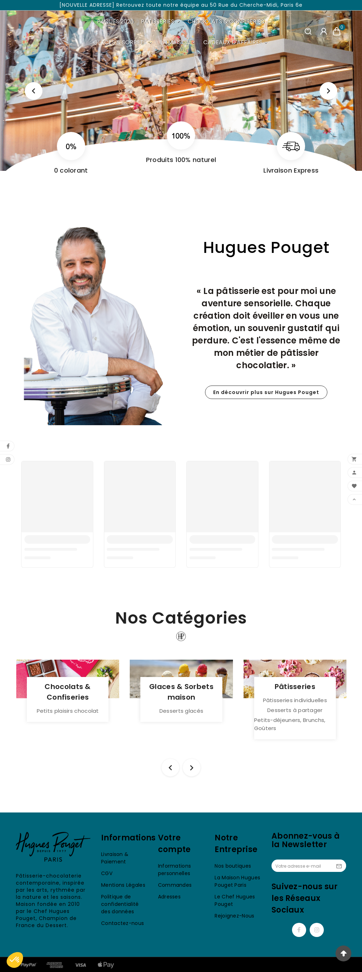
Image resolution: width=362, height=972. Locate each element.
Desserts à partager (295, 710)
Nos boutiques (233, 865)
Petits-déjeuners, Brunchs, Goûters (290, 724)
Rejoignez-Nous (234, 915)
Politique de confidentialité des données (120, 904)
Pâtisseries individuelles (295, 700)
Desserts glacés (181, 710)
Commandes (175, 885)
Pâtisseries (295, 687)
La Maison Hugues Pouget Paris (237, 881)
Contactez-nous (122, 923)
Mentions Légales (123, 885)
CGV (106, 873)
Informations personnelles (174, 869)
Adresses (169, 896)
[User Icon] (323, 31)
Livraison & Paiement (114, 858)
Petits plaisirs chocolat (68, 710)
